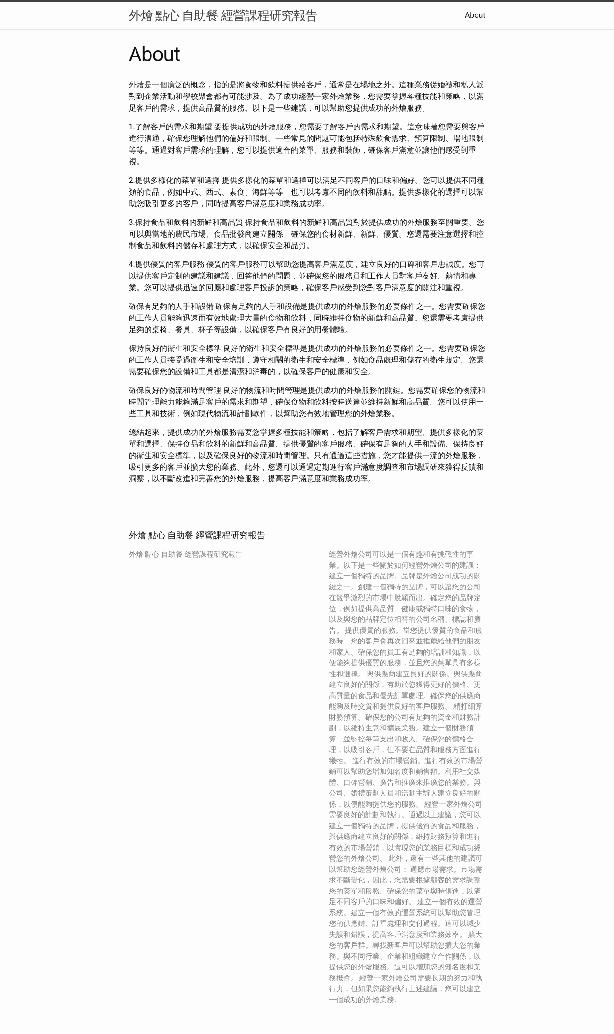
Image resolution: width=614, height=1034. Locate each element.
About (475, 15)
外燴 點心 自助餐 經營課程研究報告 (223, 15)
